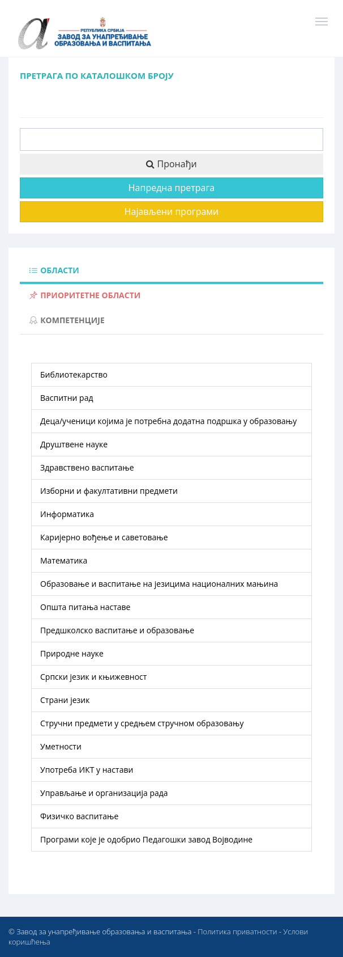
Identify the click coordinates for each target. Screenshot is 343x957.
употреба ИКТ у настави (86, 769)
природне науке (72, 653)
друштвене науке (74, 444)
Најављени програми (172, 211)
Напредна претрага (171, 187)
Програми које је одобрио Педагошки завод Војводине (146, 839)
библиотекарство (74, 374)
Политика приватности (237, 931)
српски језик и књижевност (93, 676)
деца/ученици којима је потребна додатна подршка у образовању (168, 421)
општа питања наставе (85, 607)
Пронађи (171, 164)
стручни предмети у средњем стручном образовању (141, 723)
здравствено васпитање (87, 467)
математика (63, 560)
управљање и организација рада (104, 792)
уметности (61, 746)
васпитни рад (66, 397)
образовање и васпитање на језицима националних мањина (159, 583)
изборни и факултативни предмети (109, 490)
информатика (67, 514)
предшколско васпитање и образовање (117, 630)
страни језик (64, 700)
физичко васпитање (79, 816)
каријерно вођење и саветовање (104, 537)
